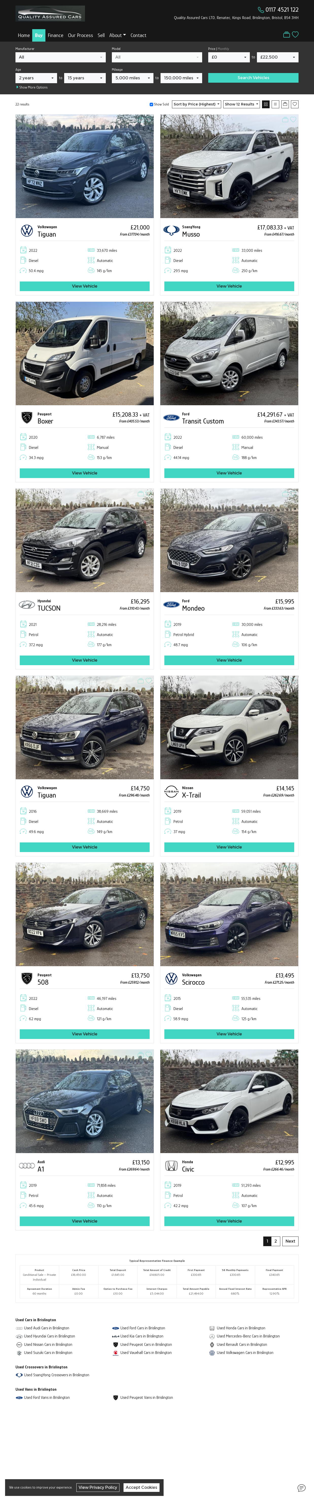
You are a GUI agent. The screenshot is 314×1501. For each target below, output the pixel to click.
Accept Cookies (141, 1487)
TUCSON (49, 608)
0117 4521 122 (282, 9)
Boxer (45, 421)
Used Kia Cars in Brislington (141, 1336)
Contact (138, 35)
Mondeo (193, 608)
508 (43, 982)
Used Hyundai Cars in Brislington (49, 1336)
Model (116, 49)
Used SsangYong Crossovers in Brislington (56, 1375)
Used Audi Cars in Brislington (46, 1328)
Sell (101, 35)
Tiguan (47, 234)
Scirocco (193, 982)
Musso (191, 234)
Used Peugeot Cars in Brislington (146, 1344)
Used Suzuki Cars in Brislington (48, 1352)
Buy (39, 35)
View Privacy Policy (98, 1487)
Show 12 (240, 104)
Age (18, 69)
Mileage (117, 69)
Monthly (223, 49)
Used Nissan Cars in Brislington (48, 1344)
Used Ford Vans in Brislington (47, 1397)
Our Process (80, 35)
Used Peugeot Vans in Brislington (146, 1397)
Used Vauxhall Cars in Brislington (146, 1352)
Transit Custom (203, 421)
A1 (41, 1169)
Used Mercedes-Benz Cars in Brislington (248, 1336)
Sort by (195, 104)
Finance (55, 35)
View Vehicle (84, 286)
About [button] (115, 35)
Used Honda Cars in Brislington (241, 1328)
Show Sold (161, 104)
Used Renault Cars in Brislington (242, 1344)
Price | (218, 49)
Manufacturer (24, 49)
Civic (188, 1169)
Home (24, 35)
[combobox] (61, 57)
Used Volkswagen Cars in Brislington (245, 1352)
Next (290, 1241)
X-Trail (191, 795)
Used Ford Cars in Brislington (142, 1328)
